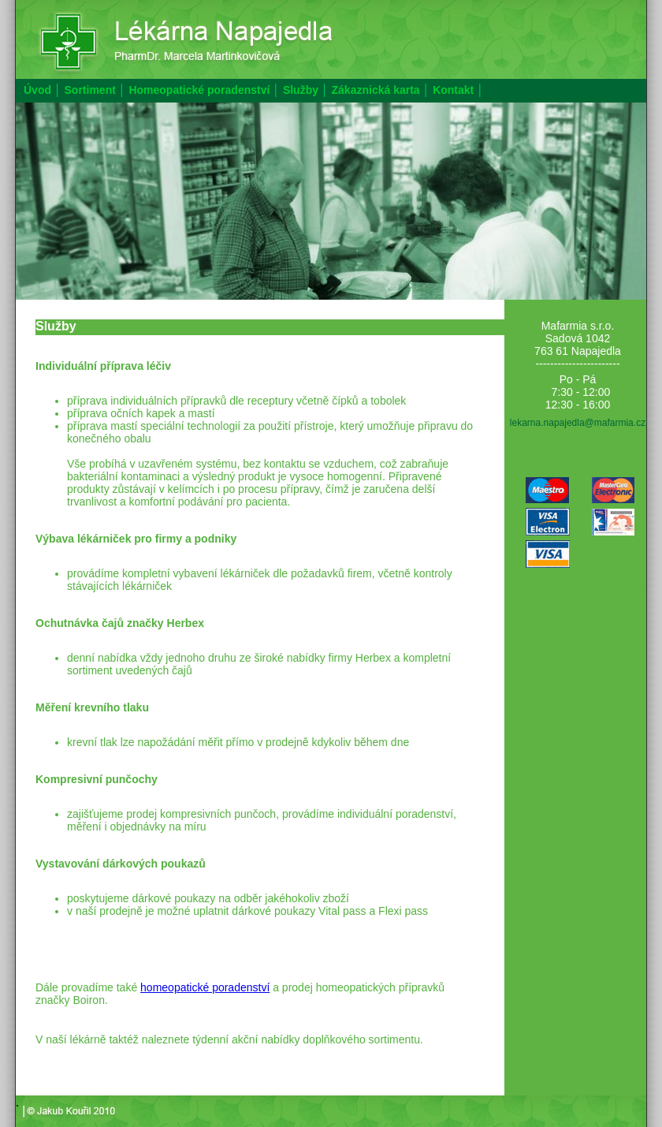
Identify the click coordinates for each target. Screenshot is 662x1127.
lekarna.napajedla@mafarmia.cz (577, 422)
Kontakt (453, 90)
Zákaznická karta (376, 90)
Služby (300, 90)
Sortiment (90, 90)
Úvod (37, 90)
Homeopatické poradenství (199, 90)
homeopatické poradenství (205, 987)
